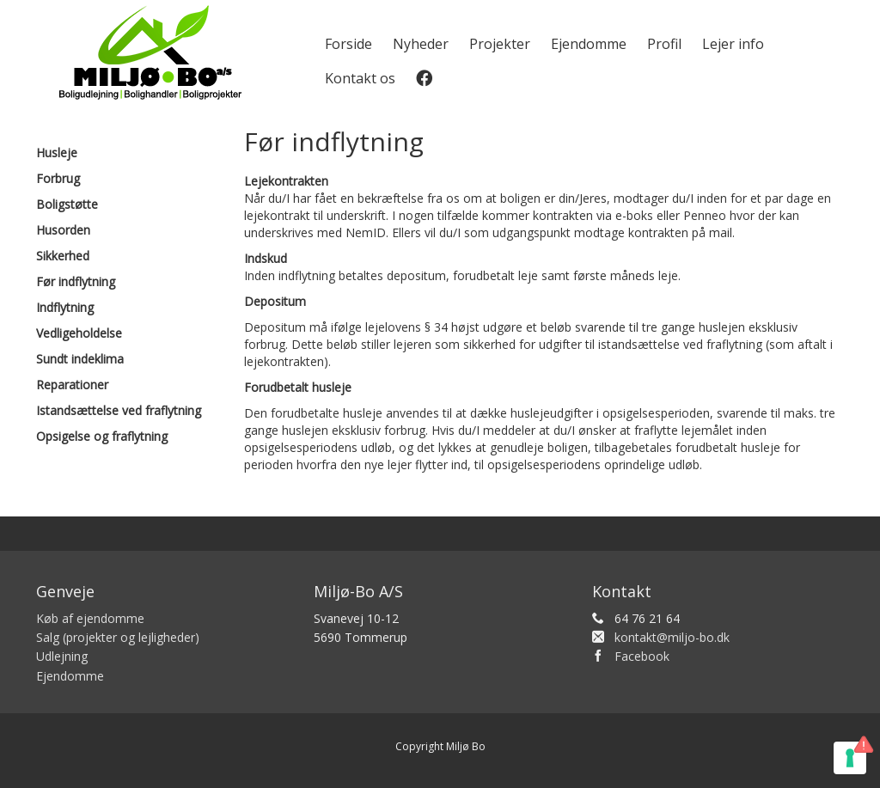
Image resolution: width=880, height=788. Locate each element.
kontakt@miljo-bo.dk (672, 637)
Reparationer (72, 384)
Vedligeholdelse (79, 333)
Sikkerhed (62, 255)
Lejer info (733, 43)
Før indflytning (75, 281)
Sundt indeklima (80, 359)
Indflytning (65, 307)
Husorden (63, 230)
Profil (664, 43)
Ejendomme (588, 43)
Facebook (641, 656)
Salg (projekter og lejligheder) (117, 637)
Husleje (56, 152)
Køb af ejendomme (90, 618)
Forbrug (58, 178)
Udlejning (62, 656)
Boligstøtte (67, 204)
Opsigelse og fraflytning (102, 436)
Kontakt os (360, 78)
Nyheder (421, 43)
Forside (348, 43)
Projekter (499, 43)
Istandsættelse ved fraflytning (118, 410)
